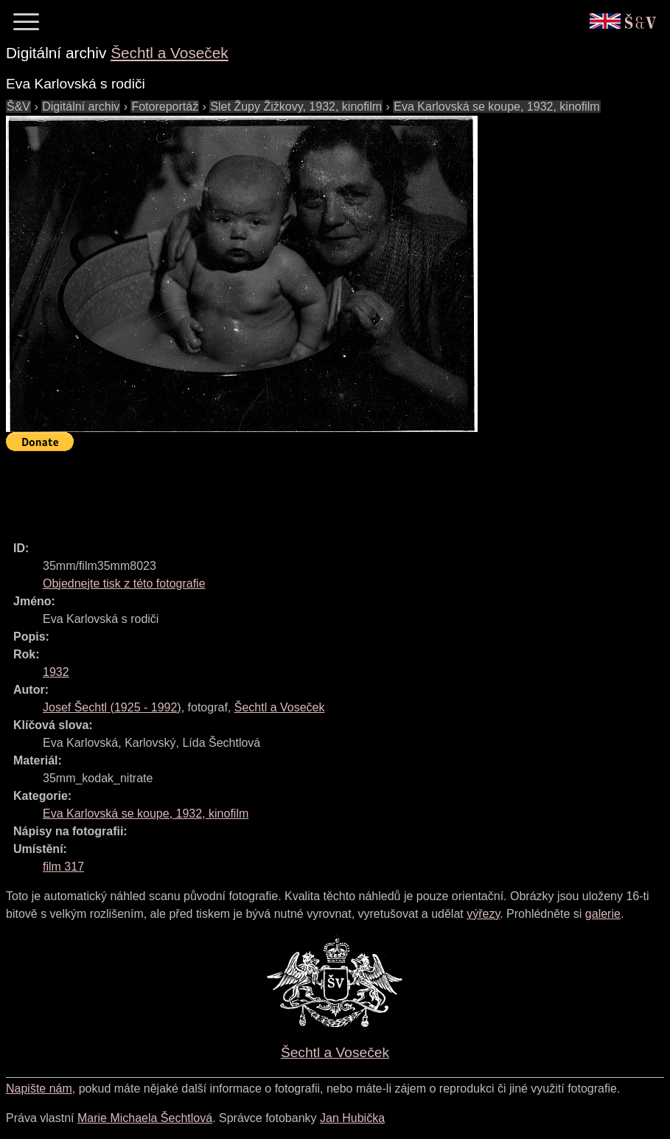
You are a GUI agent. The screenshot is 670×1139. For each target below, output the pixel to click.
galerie (603, 914)
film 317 (63, 866)
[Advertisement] (274, 489)
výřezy (483, 914)
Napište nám (39, 1088)
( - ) (112, 707)
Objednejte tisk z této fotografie (124, 583)
